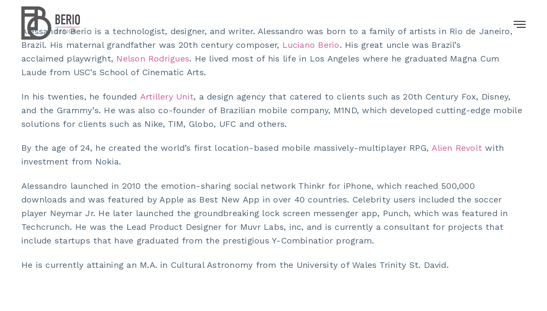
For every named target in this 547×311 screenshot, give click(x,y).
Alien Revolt (457, 148)
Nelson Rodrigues (152, 58)
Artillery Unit (167, 96)
